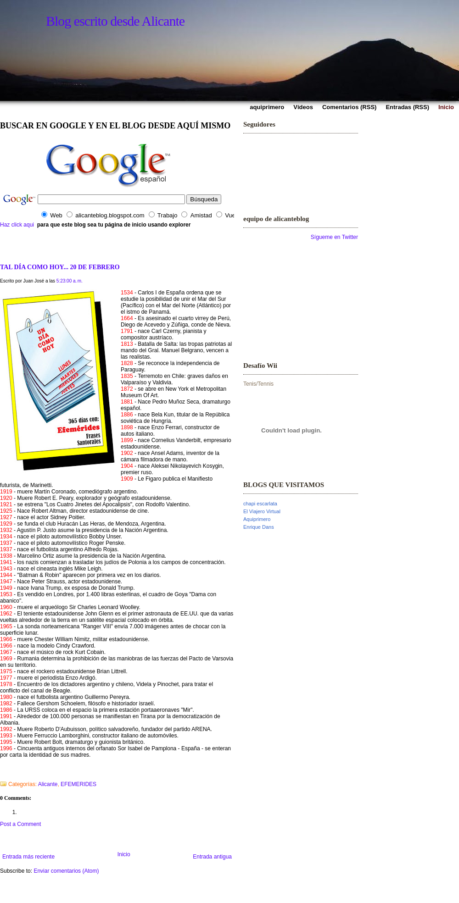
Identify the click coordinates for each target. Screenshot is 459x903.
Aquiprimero (256, 519)
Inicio (124, 854)
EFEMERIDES (78, 784)
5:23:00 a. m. (69, 280)
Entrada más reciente (28, 856)
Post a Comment (20, 824)
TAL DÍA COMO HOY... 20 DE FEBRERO (60, 267)
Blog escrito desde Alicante (115, 20)
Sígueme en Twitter (334, 237)
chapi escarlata (260, 503)
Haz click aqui (17, 225)
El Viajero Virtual (261, 511)
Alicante (48, 784)
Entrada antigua (212, 856)
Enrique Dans (258, 527)
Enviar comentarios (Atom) (66, 871)
